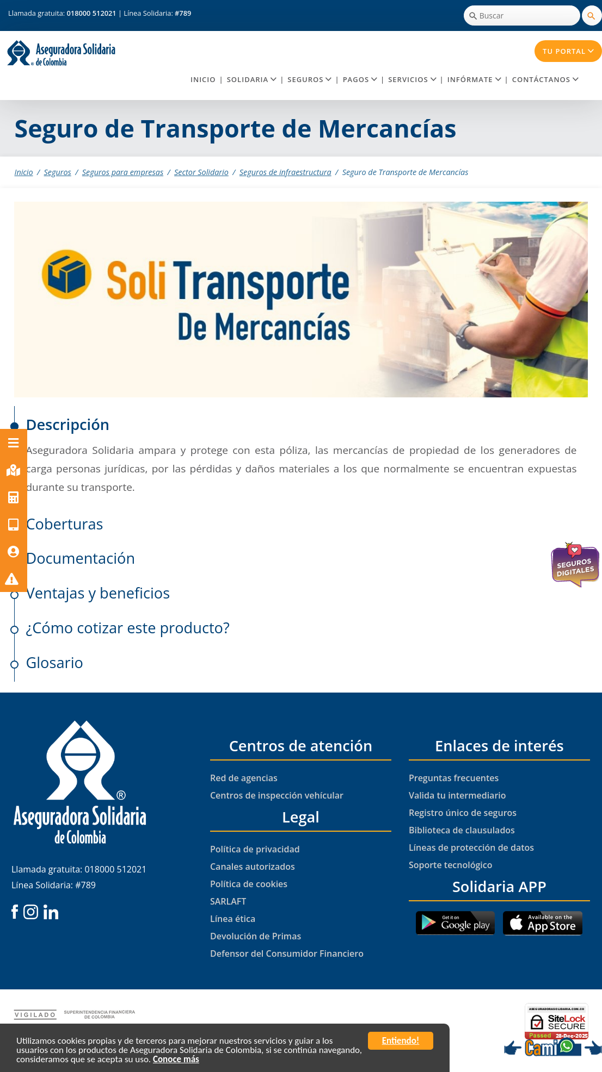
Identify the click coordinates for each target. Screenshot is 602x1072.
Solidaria (252, 79)
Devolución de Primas (255, 936)
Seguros (309, 79)
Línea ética (232, 919)
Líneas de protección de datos (471, 847)
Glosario (54, 662)
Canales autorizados (252, 866)
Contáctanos (545, 79)
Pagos (360, 79)
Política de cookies (248, 884)
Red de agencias (244, 778)
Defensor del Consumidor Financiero (287, 953)
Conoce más (176, 1061)
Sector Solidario (201, 172)
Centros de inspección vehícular (276, 795)
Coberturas (64, 524)
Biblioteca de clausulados (462, 830)
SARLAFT (228, 901)
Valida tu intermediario (457, 795)
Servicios (412, 79)
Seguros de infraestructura (285, 172)
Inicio (203, 79)
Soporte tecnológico (451, 865)
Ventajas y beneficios (98, 593)
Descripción (67, 424)
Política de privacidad (255, 849)
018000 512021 (92, 13)
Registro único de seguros (463, 813)
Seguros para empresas (122, 172)
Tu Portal (568, 51)
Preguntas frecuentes (454, 778)
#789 (183, 13)
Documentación (80, 558)
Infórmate (474, 79)
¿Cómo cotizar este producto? (127, 628)
